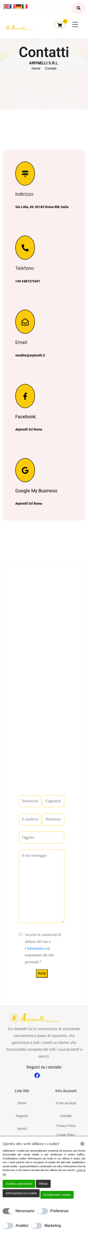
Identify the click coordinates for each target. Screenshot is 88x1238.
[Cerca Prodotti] (35, 8)
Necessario (24, 1211)
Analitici (21, 1226)
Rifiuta (43, 1183)
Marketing (52, 1226)
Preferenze (59, 1211)
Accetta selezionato (19, 1183)
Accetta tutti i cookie (57, 1195)
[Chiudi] (82, 1144)
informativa (36, 948)
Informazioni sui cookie (21, 1193)
